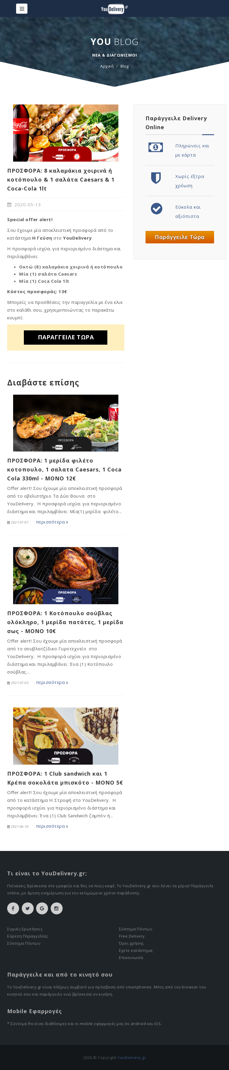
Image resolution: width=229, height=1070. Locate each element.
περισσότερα (52, 522)
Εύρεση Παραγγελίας (27, 936)
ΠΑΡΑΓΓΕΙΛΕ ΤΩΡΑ (66, 337)
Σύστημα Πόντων (23, 943)
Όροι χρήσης (131, 943)
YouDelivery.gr (131, 1057)
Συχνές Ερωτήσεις (24, 929)
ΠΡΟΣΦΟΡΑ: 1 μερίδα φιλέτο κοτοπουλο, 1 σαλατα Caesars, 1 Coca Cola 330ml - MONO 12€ (64, 469)
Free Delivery (132, 936)
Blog (124, 66)
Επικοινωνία (131, 957)
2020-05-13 (24, 204)
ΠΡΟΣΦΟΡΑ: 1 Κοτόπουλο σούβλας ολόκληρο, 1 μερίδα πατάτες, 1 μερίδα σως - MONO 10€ (65, 622)
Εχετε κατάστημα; (136, 950)
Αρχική (107, 66)
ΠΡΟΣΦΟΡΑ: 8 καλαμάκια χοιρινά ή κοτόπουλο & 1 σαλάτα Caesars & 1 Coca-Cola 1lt (60, 179)
